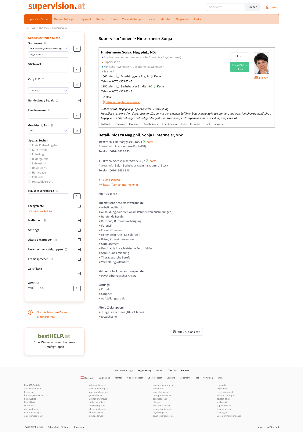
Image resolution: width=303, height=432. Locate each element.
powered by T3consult (268, 427)
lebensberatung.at (97, 409)
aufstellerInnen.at (32, 388)
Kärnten (118, 377)
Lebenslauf (39, 163)
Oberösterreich (155, 377)
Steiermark (184, 377)
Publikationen (151, 124)
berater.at (29, 392)
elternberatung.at (32, 412)
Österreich (87, 378)
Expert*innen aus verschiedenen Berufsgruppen (54, 342)
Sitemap (159, 370)
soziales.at (222, 402)
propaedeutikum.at (162, 409)
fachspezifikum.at (97, 385)
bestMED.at (29, 402)
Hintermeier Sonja (58, 28)
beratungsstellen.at (33, 395)
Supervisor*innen (40, 28)
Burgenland (104, 377)
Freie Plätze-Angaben (45, 145)
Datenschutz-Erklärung (59, 427)
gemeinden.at (95, 395)
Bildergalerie (40, 159)
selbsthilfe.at (223, 399)
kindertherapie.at (96, 402)
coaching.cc (29, 405)
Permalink (195, 124)
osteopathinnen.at (162, 395)
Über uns (172, 370)
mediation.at (159, 388)
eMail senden (109, 180)
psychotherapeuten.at (163, 416)
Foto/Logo (38, 154)
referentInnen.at (225, 392)
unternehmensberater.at (229, 416)
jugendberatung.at (97, 399)
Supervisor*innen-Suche (44, 38)
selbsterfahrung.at (226, 395)
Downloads (39, 168)
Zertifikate (106, 124)
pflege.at (157, 402)
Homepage (39, 172)
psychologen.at (160, 412)
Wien (220, 377)
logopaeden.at (95, 416)
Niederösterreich (135, 377)
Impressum (79, 427)
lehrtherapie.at (95, 412)
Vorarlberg (208, 377)
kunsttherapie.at (96, 405)
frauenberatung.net (98, 392)
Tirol (196, 377)
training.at (222, 412)
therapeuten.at (224, 409)
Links (183, 124)
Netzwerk (218, 124)
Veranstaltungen (170, 124)
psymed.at (222, 385)
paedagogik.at (160, 399)
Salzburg (171, 377)
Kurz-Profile (39, 150)
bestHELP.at (30, 399)
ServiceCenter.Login (123, 370)
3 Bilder (261, 78)
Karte (155, 76)
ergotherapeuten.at (33, 416)
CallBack (37, 177)
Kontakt (185, 370)
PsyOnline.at (223, 388)
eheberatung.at (31, 409)
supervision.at (224, 405)
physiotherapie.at (161, 405)
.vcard (207, 124)
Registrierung (144, 370)
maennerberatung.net (163, 385)
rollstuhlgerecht (42, 182)
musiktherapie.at (161, 392)
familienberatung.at (98, 388)
